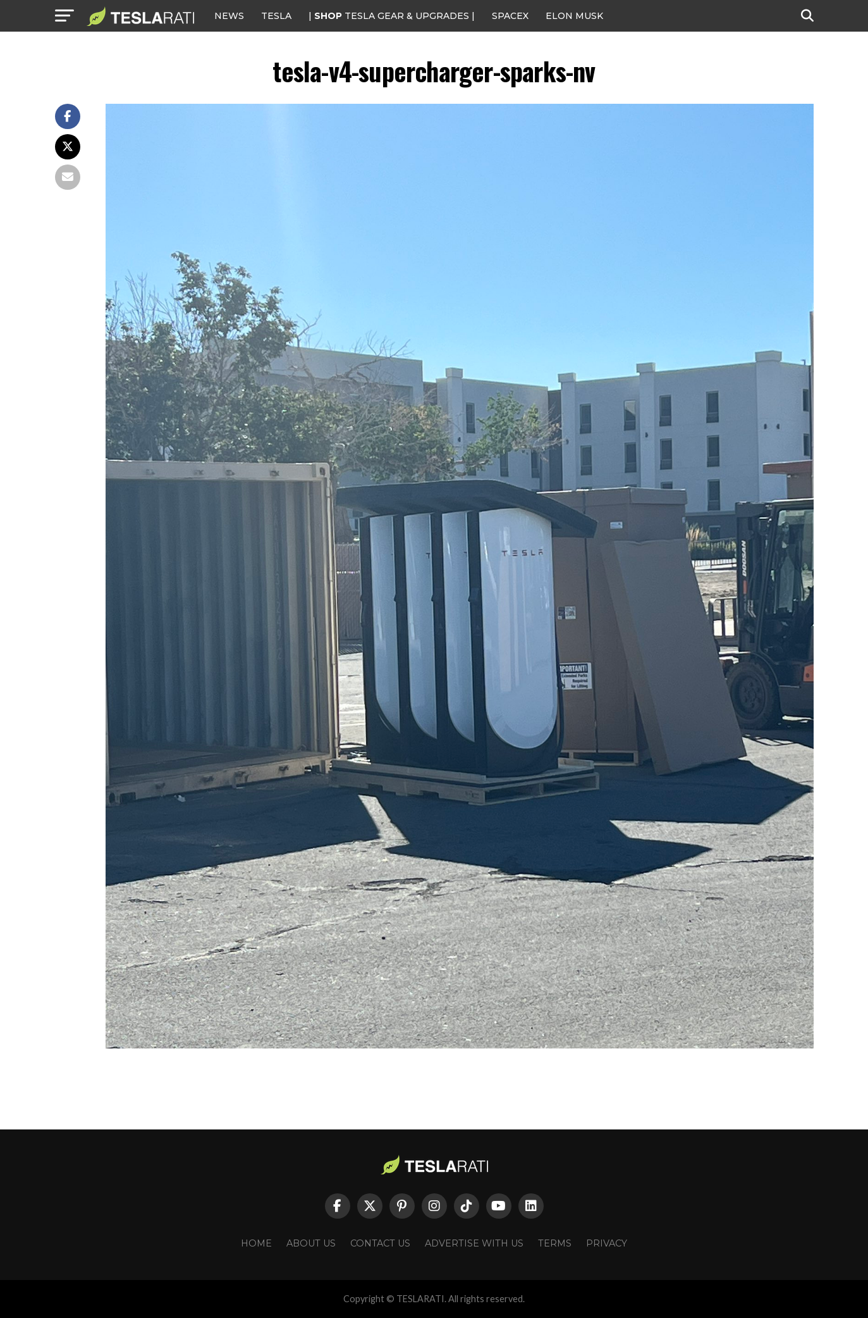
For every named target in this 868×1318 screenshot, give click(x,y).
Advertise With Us (474, 1243)
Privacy (606, 1243)
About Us (311, 1243)
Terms (555, 1243)
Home (256, 1243)
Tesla (276, 16)
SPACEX (510, 16)
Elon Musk (574, 16)
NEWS (229, 16)
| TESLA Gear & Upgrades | (392, 16)
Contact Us (380, 1243)
